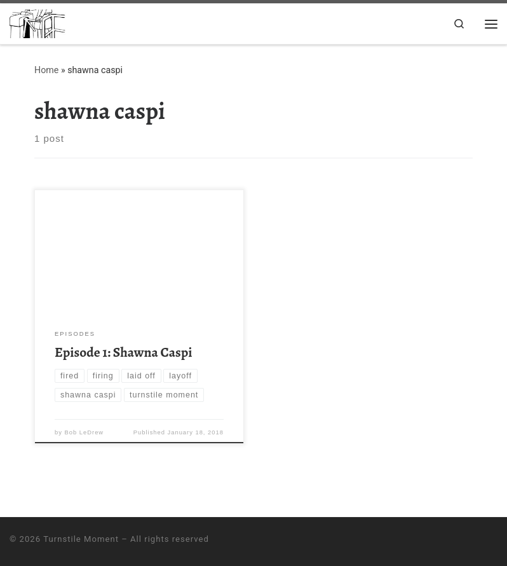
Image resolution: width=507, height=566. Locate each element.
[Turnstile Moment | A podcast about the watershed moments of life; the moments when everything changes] (40, 22)
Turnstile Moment (81, 539)
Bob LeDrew (84, 432)
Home (46, 71)
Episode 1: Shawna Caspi (123, 352)
